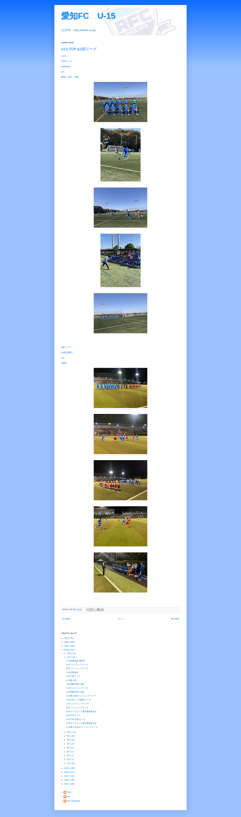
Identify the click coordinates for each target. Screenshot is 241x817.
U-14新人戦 (71, 680)
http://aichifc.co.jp (85, 30)
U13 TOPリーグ (73, 676)
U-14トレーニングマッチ (77, 688)
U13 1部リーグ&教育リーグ (78, 700)
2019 (66, 768)
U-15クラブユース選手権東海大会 (81, 711)
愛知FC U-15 (88, 16)
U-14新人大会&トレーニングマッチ (82, 727)
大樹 (69, 792)
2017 (66, 776)
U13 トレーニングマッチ (77, 664)
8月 (68, 740)
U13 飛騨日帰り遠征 (75, 684)
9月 (68, 736)
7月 (68, 744)
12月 (69, 653)
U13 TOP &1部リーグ (75, 719)
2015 (66, 784)
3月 (68, 755)
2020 (66, 650)
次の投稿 (66, 619)
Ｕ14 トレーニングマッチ (77, 704)
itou (68, 796)
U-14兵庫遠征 (72, 672)
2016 (66, 780)
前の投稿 (175, 619)
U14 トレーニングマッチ (77, 668)
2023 (66, 638)
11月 (69, 657)
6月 (68, 747)
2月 (68, 759)
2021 (66, 646)
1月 (68, 763)
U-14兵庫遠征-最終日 (75, 661)
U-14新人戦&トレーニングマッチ (81, 696)
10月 (69, 732)
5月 (68, 751)
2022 (66, 642)
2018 (66, 772)
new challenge (73, 801)
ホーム (120, 619)
